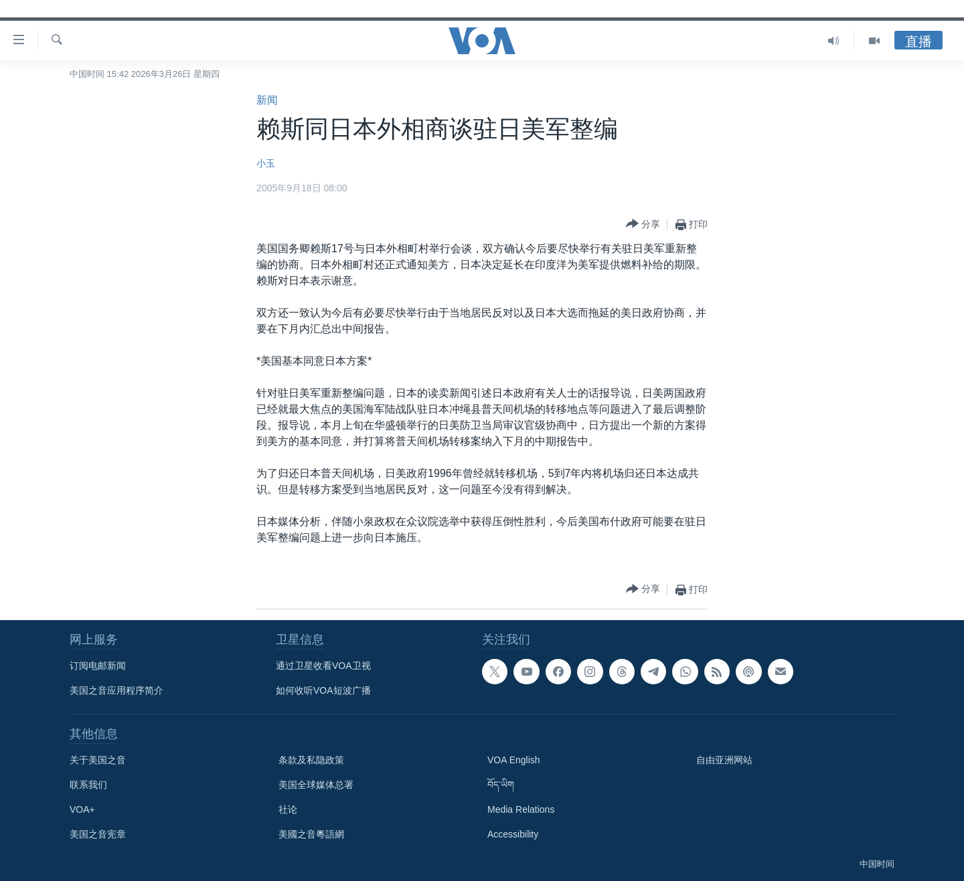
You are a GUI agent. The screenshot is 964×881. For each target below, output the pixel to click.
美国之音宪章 (98, 834)
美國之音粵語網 (311, 834)
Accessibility (512, 834)
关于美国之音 (98, 760)
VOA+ (82, 809)
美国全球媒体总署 (315, 784)
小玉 (265, 163)
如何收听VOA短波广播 (323, 690)
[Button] (643, 224)
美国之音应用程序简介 (116, 690)
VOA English (513, 760)
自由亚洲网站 (724, 760)
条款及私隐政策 (311, 760)
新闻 (267, 100)
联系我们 (88, 784)
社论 (287, 809)
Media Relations (520, 809)
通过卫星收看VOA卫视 (323, 665)
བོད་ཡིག (500, 784)
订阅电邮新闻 (98, 665)
